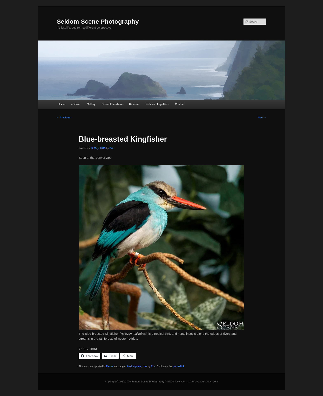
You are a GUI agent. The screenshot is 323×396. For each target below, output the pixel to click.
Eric (111, 148)
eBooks (75, 104)
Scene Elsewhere (112, 104)
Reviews (134, 104)
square (137, 366)
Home (61, 104)
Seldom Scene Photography (98, 21)
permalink (179, 366)
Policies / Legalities (157, 104)
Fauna (109, 366)
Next (262, 117)
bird (129, 366)
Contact (179, 104)
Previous (63, 117)
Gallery (91, 104)
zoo (145, 366)
